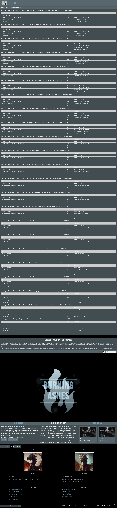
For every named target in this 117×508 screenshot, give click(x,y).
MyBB (98, 506)
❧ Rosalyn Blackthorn (16, 494)
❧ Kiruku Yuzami (66, 491)
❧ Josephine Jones (15, 498)
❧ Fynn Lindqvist (66, 493)
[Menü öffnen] (19, 3)
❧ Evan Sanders (65, 498)
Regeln (4, 439)
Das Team (98, 423)
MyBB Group (113, 506)
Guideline (19, 423)
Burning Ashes (5, 446)
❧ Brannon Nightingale (68, 489)
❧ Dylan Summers (66, 496)
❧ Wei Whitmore (14, 499)
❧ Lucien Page (13, 496)
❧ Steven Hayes (14, 491)
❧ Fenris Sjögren (66, 494)
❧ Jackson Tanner (14, 493)
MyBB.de (86, 506)
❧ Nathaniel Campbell (16, 489)
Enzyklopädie (13, 439)
